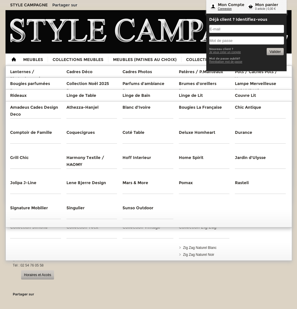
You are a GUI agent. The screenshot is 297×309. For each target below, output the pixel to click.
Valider (275, 51)
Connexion (225, 8)
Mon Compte (231, 4)
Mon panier (266, 4)
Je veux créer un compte (225, 52)
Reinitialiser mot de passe (225, 61)
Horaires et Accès (37, 275)
